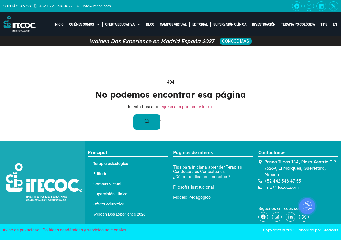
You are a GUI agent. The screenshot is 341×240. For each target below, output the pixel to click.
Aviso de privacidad (21, 230)
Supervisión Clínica (229, 24)
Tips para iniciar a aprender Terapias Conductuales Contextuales (207, 169)
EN (335, 24)
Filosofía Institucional (193, 187)
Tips (323, 24)
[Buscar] (146, 122)
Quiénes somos (84, 24)
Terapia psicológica (110, 163)
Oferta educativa (122, 24)
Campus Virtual (173, 24)
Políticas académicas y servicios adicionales (84, 230)
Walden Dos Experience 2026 (119, 214)
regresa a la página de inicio (185, 106)
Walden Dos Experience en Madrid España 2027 (151, 41)
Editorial (200, 24)
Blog (150, 24)
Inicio (58, 24)
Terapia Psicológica (298, 24)
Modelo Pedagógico (192, 197)
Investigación (263, 24)
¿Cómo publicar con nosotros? (201, 176)
